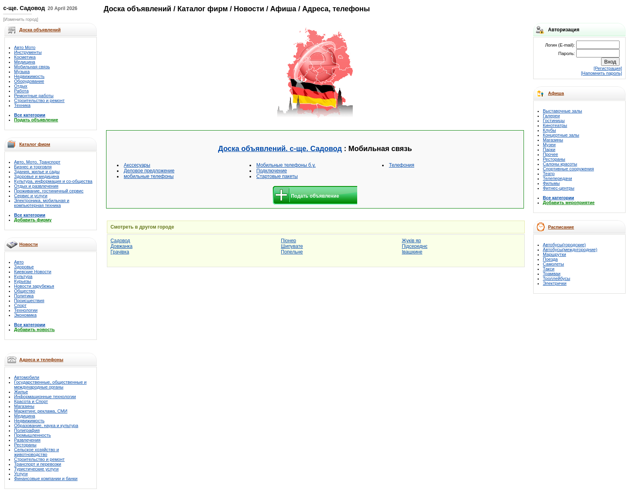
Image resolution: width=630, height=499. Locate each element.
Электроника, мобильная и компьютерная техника (41, 203)
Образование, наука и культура (46, 425)
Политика (24, 295)
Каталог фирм (34, 144)
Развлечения (27, 440)
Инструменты (28, 52)
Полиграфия (27, 430)
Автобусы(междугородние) (570, 249)
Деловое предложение (149, 171)
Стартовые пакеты (277, 176)
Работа (21, 90)
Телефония (401, 165)
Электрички (555, 283)
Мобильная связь (32, 66)
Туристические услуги (36, 468)
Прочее (550, 154)
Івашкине (412, 252)
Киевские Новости (32, 271)
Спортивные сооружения (568, 168)
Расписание (561, 227)
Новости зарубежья (34, 286)
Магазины (24, 406)
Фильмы (551, 183)
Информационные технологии (45, 396)
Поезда (550, 259)
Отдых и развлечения (36, 186)
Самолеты (553, 264)
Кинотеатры (555, 125)
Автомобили (26, 377)
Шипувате (292, 246)
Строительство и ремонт (39, 100)
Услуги (21, 473)
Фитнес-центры (558, 188)
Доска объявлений (137, 9)
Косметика (25, 57)
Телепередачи (557, 178)
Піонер (288, 240)
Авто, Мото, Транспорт (37, 162)
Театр (548, 173)
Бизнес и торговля (32, 166)
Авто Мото (24, 47)
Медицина (24, 61)
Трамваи (551, 273)
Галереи (551, 115)
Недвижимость (29, 76)
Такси (548, 268)
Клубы (549, 130)
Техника (22, 105)
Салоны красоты (560, 164)
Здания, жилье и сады (36, 171)
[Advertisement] (225, 73)
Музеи (549, 144)
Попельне (292, 252)
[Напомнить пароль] (601, 73)
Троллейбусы (556, 278)
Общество (24, 290)
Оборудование (29, 81)
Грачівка (119, 252)
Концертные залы (561, 135)
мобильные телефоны (149, 176)
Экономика (25, 315)
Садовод (120, 240)
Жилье (21, 391)
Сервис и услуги (30, 195)
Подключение (271, 171)
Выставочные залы (562, 110)
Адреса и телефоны (41, 359)
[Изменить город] (20, 19)
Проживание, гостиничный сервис (49, 190)
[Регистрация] (608, 68)
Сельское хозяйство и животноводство (36, 452)
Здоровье (24, 266)
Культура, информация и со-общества (53, 181)
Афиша (556, 93)
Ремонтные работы (33, 95)
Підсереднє (415, 246)
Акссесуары (137, 165)
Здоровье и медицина (36, 176)
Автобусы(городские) (564, 244)
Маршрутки (554, 254)
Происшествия (29, 300)
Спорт (20, 305)
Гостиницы (554, 120)
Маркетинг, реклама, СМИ (41, 411)
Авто (19, 262)
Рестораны (25, 444)
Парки (549, 149)
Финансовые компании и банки (46, 478)
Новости (28, 244)
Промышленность (32, 435)
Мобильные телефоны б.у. (286, 165)
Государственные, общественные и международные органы (50, 384)
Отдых (20, 86)
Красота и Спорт (31, 401)
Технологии (25, 310)
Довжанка (121, 246)
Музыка (22, 71)
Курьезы (22, 281)
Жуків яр (411, 240)
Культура (23, 276)
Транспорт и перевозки (37, 464)
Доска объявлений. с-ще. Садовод (280, 149)
